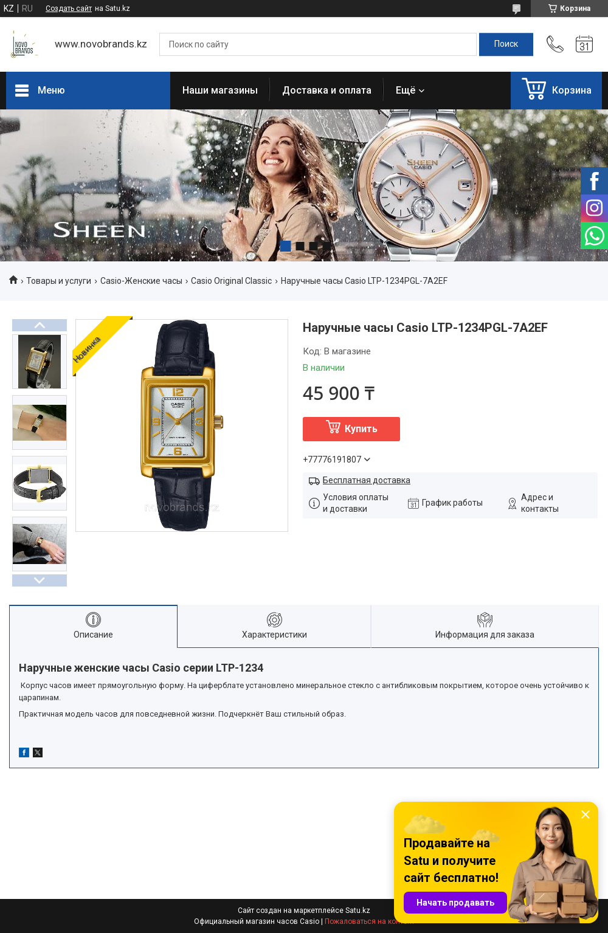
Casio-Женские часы (141, 281)
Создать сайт (69, 8)
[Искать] (506, 44)
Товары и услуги (58, 281)
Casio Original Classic (231, 281)
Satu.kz (357, 910)
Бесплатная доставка (366, 480)
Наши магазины (220, 90)
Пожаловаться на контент (370, 921)
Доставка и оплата (326, 90)
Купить (361, 429)
